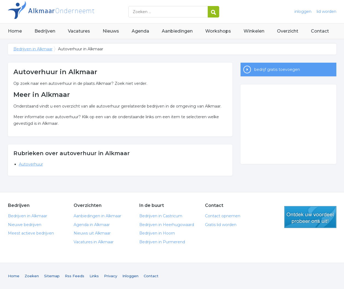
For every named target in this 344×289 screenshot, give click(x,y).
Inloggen (130, 276)
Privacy (110, 276)
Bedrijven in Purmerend (162, 241)
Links (94, 276)
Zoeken (32, 276)
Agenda (140, 31)
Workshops (218, 31)
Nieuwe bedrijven (24, 224)
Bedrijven (44, 31)
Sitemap (52, 276)
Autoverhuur (31, 164)
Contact (320, 31)
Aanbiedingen (177, 31)
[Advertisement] (288, 124)
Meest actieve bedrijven (31, 233)
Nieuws (111, 31)
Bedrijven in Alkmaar (76, 11)
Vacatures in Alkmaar (94, 241)
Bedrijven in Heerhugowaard (166, 224)
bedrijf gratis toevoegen (277, 69)
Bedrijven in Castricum (160, 215)
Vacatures (79, 31)
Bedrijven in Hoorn (157, 233)
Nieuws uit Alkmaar (92, 233)
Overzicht (287, 31)
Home (15, 31)
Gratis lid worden (220, 224)
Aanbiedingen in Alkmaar (97, 215)
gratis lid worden (310, 217)
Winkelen (254, 31)
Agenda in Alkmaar (92, 224)
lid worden (326, 11)
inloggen (302, 11)
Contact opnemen (222, 215)
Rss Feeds (74, 276)
